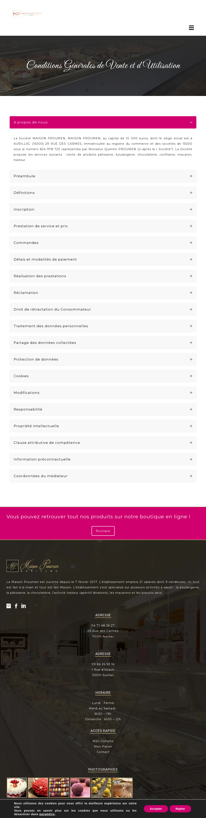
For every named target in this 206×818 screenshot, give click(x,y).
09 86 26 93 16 (103, 664)
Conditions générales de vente (134, 815)
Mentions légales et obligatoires (91, 815)
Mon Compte (103, 741)
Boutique (103, 531)
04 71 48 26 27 (103, 625)
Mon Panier (103, 746)
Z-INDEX (183, 815)
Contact (103, 752)
